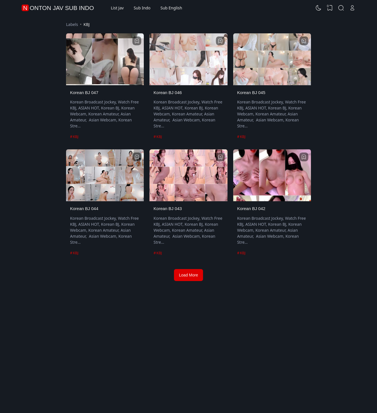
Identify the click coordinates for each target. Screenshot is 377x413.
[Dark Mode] (318, 8)
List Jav (117, 8)
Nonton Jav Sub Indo (58, 8)
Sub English (171, 8)
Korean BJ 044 (84, 208)
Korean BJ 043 (167, 208)
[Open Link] (352, 8)
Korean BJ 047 (84, 92)
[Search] (341, 8)
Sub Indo (142, 8)
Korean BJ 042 (251, 208)
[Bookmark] (137, 41)
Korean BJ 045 (251, 92)
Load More (188, 275)
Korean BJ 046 (167, 92)
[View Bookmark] (330, 8)
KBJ (75, 136)
